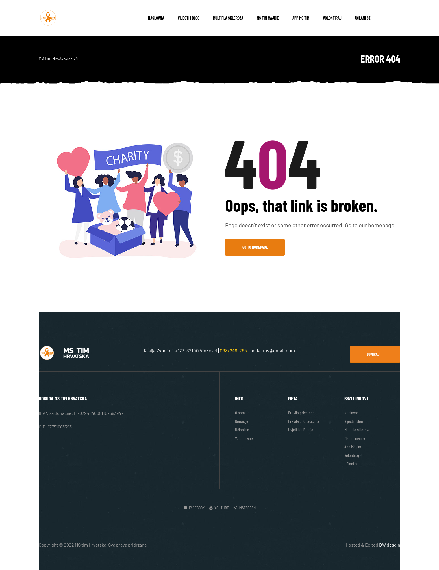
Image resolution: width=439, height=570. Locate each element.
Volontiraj (332, 17)
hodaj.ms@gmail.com (272, 350)
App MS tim (300, 17)
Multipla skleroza (228, 17)
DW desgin (389, 544)
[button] (375, 354)
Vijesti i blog (188, 17)
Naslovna (156, 17)
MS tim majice (268, 17)
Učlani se (363, 17)
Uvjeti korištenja (300, 429)
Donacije (241, 421)
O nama (241, 412)
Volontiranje (244, 438)
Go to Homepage (255, 247)
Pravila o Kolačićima (303, 421)
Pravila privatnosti (302, 412)
